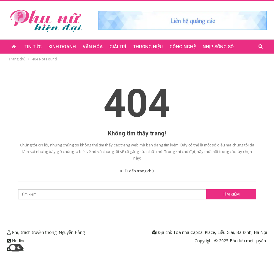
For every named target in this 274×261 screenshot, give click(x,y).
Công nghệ (183, 46)
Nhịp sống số (218, 46)
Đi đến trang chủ (137, 171)
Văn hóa (93, 46)
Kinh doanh (62, 46)
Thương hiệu (148, 46)
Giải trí (117, 46)
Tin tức (33, 46)
